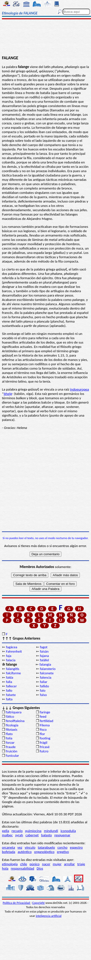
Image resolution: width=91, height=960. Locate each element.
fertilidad (46, 721)
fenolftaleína (15, 721)
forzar (10, 742)
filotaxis (11, 729)
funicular (12, 755)
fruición (11, 751)
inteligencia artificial (48, 916)
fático (10, 716)
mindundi (51, 831)
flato (9, 734)
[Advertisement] (45, 38)
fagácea (11, 647)
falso (43, 695)
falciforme (13, 673)
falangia (45, 664)
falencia (45, 677)
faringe (45, 712)
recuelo (17, 831)
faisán (44, 651)
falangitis (12, 669)
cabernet (32, 835)
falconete (47, 673)
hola (5, 868)
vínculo (30, 847)
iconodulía (68, 831)
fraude (11, 747)
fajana (44, 656)
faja (8, 656)
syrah (19, 835)
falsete (11, 695)
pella (5, 831)
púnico (35, 864)
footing (45, 738)
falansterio (48, 669)
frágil (43, 742)
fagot (43, 647)
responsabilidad (22, 868)
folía (9, 738)
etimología (10, 864)
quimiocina (33, 831)
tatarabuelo (46, 847)
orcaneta (8, 847)
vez (19, 847)
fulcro (44, 751)
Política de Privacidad (17, 903)
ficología (12, 725)
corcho (62, 847)
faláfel (44, 660)
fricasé (45, 747)
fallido (44, 686)
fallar (43, 682)
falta (9, 699)
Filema (45, 725)
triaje (81, 864)
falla (9, 682)
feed (43, 716)
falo (42, 690)
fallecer (11, 686)
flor (42, 734)
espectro (76, 847)
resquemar (62, 835)
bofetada (8, 852)
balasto (46, 835)
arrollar (69, 864)
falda (9, 677)
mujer (57, 864)
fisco (43, 729)
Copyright (38, 903)
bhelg (8, 394)
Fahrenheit (14, 651)
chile (23, 864)
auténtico (25, 852)
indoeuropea (79, 389)
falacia (10, 660)
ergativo (63, 852)
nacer (46, 864)
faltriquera (13, 712)
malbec (7, 835)
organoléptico (44, 852)
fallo (9, 690)
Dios (40, 868)
